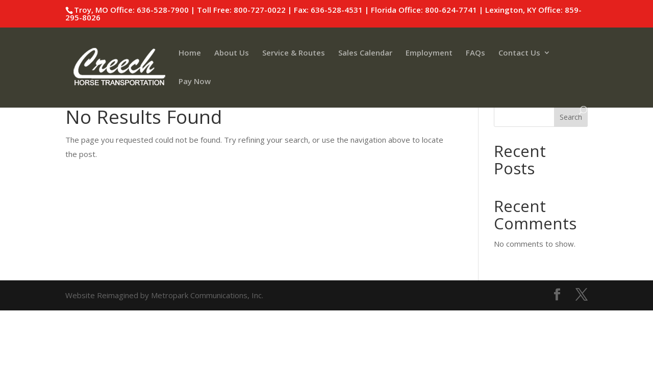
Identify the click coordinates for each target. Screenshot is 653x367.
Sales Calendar (365, 53)
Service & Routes (293, 53)
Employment (429, 53)
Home (190, 53)
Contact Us (519, 53)
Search (571, 117)
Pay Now (195, 81)
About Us (231, 53)
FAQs (475, 53)
